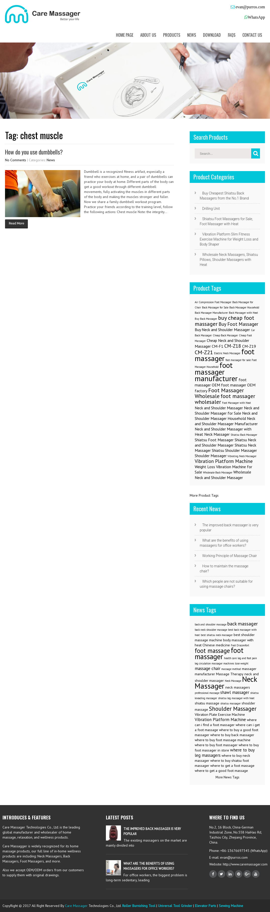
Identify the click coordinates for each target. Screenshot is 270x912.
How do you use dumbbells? (34, 152)
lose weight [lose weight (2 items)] (241, 663)
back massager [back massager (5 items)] (242, 623)
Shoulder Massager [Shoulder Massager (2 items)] (211, 455)
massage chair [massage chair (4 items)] (207, 668)
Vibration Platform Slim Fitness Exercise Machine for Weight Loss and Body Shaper (229, 239)
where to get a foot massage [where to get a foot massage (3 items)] (232, 765)
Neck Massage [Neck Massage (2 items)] (233, 681)
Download (212, 35)
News (191, 35)
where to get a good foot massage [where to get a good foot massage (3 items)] (221, 770)
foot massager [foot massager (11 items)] (219, 653)
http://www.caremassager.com (244, 864)
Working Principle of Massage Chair (229, 556)
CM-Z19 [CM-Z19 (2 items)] (249, 346)
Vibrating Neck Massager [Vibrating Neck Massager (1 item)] (242, 456)
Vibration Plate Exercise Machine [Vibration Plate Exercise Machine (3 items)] (220, 714)
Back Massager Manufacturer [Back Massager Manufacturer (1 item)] (211, 312)
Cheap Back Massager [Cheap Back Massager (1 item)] (225, 335)
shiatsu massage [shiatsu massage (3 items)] (207, 703)
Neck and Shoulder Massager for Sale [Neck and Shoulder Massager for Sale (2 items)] (227, 410)
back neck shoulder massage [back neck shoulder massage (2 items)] (211, 629)
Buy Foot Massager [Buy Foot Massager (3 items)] (238, 324)
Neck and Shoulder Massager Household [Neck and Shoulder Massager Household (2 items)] (226, 416)
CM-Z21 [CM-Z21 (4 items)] (204, 352)
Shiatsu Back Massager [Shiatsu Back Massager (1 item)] (244, 435)
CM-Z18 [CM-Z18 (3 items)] (232, 346)
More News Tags (227, 777)
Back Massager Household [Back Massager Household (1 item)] (244, 307)
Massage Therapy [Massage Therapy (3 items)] (229, 674)
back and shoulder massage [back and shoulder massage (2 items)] (210, 624)
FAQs (231, 35)
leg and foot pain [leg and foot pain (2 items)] (247, 658)
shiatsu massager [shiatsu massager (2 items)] (230, 703)
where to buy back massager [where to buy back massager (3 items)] (232, 735)
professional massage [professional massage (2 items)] (207, 693)
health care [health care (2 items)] (230, 658)
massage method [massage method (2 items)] (231, 669)
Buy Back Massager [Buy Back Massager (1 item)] (206, 319)
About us (148, 35)
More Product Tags (204, 495)
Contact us (252, 35)
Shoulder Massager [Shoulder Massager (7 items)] (232, 708)
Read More (16, 223)
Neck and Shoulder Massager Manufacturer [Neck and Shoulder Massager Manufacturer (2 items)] (226, 421)
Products (171, 35)
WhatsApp (256, 17)
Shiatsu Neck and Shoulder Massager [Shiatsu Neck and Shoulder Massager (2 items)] (225, 442)
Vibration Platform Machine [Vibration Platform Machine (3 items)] (224, 461)
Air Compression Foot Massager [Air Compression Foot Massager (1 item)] (213, 302)
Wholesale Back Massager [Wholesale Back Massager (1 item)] (217, 472)
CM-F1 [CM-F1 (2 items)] (217, 346)
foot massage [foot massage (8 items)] (212, 651)
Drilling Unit (211, 209)
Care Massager (76, 905)
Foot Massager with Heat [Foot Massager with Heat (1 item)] (236, 403)
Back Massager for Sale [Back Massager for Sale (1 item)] (215, 307)
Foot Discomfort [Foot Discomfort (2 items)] (240, 645)
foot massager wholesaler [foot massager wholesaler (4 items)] (225, 398)
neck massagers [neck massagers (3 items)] (237, 687)
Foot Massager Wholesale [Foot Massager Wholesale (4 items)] (219, 393)
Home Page (124, 35)
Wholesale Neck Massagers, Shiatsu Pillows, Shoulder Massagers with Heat (229, 260)
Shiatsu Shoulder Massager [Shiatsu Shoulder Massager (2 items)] (234, 450)
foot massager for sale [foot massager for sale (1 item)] (238, 360)
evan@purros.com (250, 7)
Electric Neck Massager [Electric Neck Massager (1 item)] (227, 353)
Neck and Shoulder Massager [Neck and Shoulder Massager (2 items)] (219, 407)
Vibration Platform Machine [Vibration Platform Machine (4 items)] (220, 719)
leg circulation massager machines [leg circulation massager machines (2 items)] (214, 663)
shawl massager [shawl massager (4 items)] (234, 692)
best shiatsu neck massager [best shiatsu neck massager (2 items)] (217, 635)
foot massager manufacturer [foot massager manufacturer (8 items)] (216, 371)
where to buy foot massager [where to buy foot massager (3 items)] (216, 745)
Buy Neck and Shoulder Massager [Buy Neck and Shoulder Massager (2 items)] (222, 329)
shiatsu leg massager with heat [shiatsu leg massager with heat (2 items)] (236, 698)
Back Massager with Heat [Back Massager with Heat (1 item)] (243, 312)
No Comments (15, 160)
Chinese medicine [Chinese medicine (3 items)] (216, 645)
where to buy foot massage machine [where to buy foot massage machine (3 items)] (222, 740)
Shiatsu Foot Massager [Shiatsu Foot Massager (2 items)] (214, 439)
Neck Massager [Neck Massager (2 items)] (217, 434)
